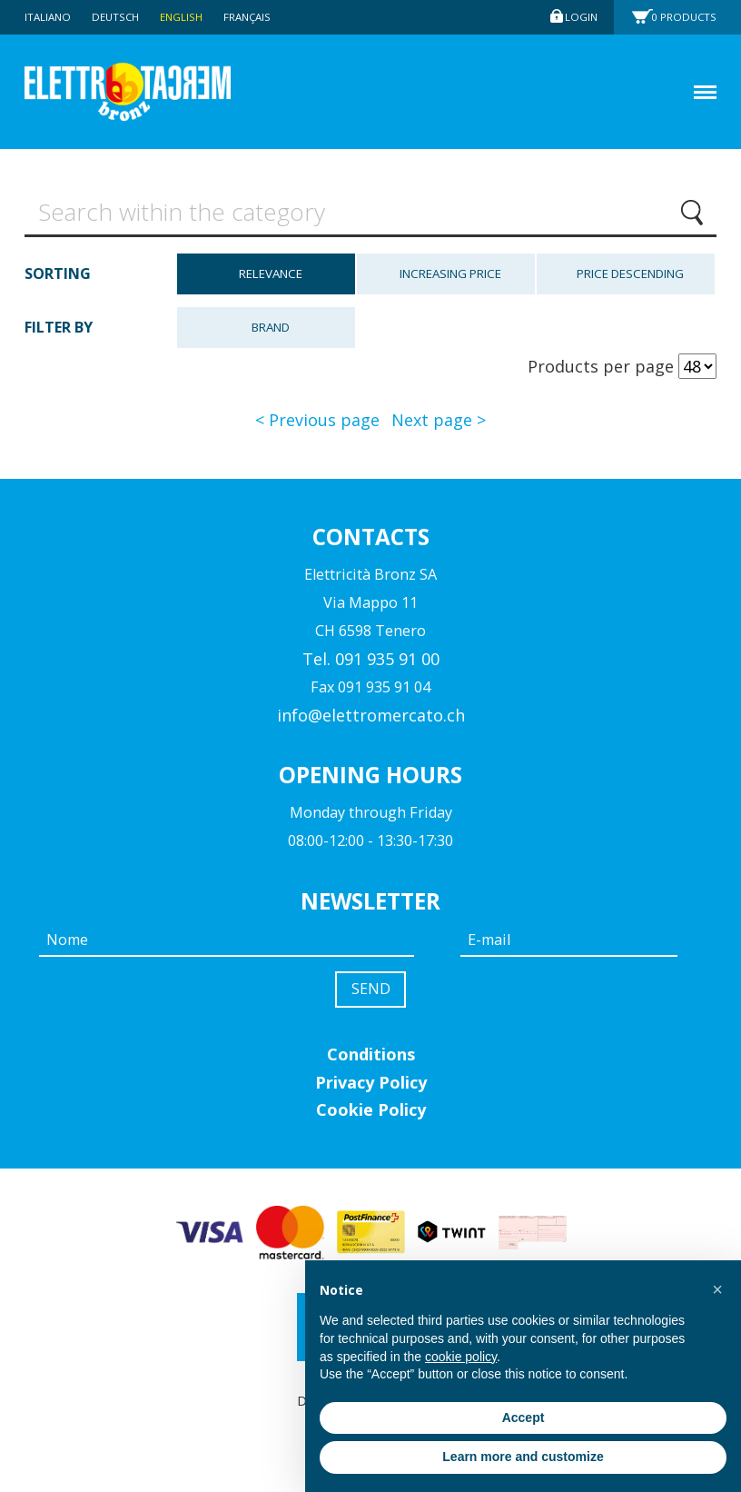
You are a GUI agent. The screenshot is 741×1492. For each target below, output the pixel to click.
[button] (717, 1289)
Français (257, 17)
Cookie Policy (371, 1117)
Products (687, 17)
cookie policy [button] (461, 1356)
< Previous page (317, 424)
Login (580, 17)
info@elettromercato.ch (371, 719)
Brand (270, 331)
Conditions (371, 1061)
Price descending (630, 278)
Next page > (438, 424)
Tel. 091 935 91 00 (371, 662)
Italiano (49, 17)
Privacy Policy (371, 1088)
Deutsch (119, 17)
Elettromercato (148, 92)
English (189, 17)
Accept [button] (523, 1417)
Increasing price (450, 278)
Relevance (270, 278)
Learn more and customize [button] (522, 1456)
